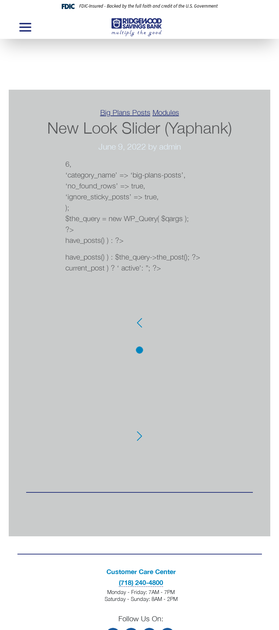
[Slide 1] (139, 350)
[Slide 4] (139, 382)
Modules (166, 112)
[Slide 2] (139, 361)
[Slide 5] (139, 393)
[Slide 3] (139, 371)
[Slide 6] (139, 404)
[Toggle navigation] (24, 27)
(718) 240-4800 (141, 582)
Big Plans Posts (125, 112)
